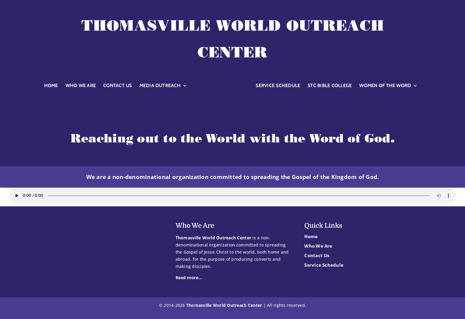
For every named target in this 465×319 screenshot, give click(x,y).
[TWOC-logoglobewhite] (221, 78)
